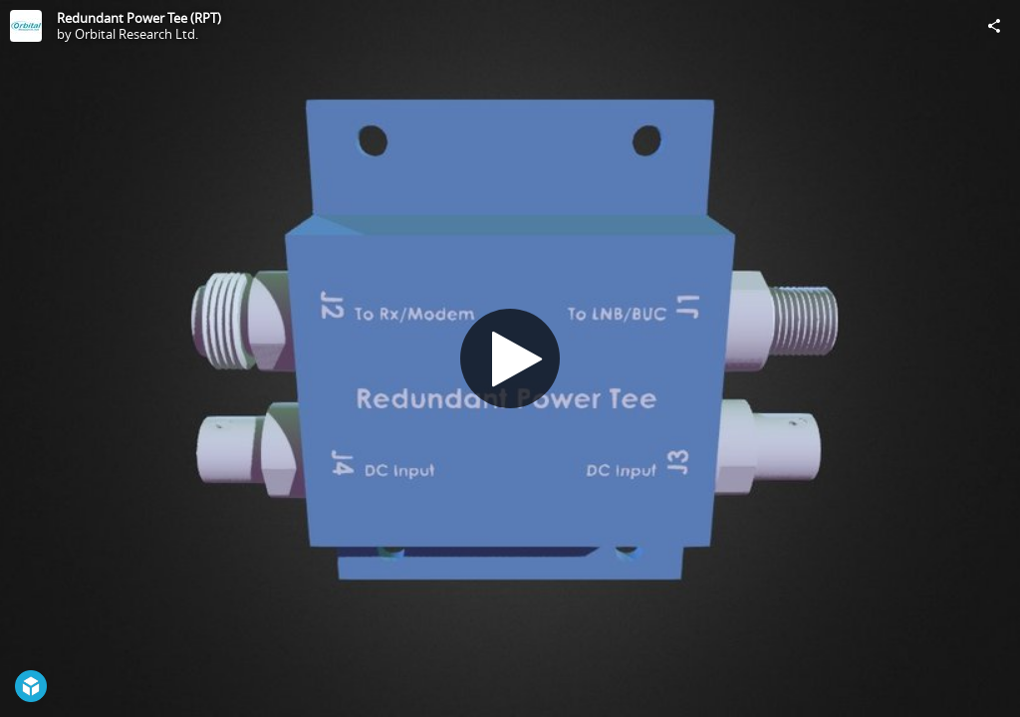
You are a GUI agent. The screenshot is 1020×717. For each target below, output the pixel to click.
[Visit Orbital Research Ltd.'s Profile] (26, 26)
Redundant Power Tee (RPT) (139, 18)
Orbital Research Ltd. (136, 34)
